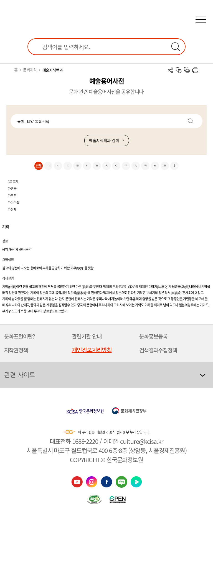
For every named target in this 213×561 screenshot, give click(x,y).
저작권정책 (16, 350)
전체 (39, 166)
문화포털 (106, 14)
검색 (175, 46)
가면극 (12, 189)
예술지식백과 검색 (104, 140)
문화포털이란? (19, 336)
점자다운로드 (187, 70)
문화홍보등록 (153, 336)
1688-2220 (85, 441)
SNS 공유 (170, 70)
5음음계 (13, 182)
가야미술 (13, 203)
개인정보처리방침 (92, 350)
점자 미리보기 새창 (178, 70)
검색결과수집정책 (158, 350)
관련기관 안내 (87, 336)
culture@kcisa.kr (141, 441)
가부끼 (12, 196)
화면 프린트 (195, 70)
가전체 (12, 209)
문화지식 (30, 69)
